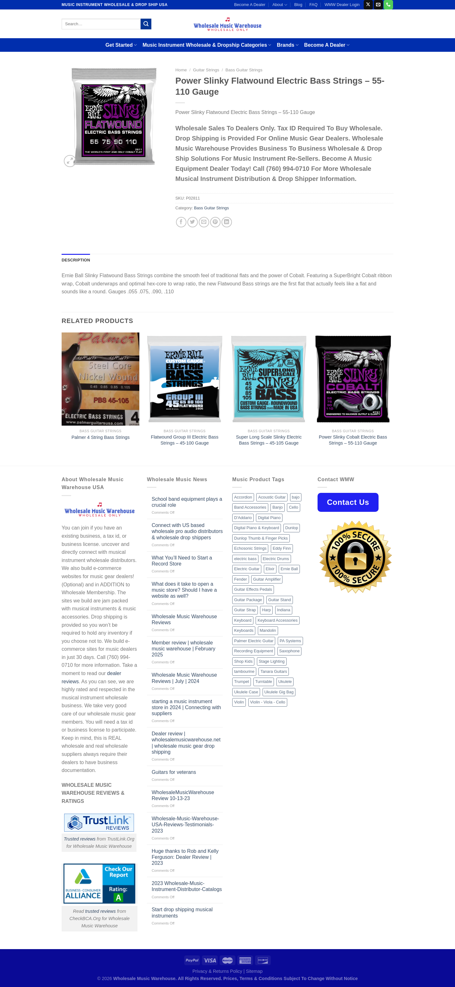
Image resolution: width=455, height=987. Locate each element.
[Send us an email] (378, 4)
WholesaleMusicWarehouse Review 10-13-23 (183, 795)
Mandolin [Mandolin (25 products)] (268, 630)
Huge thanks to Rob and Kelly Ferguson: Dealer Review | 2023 (185, 857)
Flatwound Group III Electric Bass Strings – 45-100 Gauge (185, 440)
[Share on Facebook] (181, 222)
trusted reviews (100, 911)
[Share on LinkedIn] (226, 222)
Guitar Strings (206, 70)
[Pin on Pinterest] (215, 222)
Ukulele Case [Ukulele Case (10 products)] (246, 692)
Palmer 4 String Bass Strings (100, 437)
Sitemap (254, 971)
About (279, 5)
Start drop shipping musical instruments (182, 912)
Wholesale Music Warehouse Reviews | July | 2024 (184, 678)
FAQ (313, 4)
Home (181, 70)
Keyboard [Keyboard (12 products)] (243, 620)
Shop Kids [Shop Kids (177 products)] (243, 661)
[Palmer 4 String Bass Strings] (101, 379)
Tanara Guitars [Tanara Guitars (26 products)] (273, 671)
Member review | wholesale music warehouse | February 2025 (183, 648)
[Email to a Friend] (204, 222)
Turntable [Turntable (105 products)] (263, 681)
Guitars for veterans (174, 772)
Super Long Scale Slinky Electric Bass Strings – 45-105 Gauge (269, 440)
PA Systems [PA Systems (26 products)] (290, 640)
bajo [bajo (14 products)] (296, 497)
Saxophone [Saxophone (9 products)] (289, 651)
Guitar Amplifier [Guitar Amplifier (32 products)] (267, 579)
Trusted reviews (80, 838)
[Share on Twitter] (192, 222)
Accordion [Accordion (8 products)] (243, 497)
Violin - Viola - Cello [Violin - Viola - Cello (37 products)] (267, 702)
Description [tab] (76, 260)
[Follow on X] (368, 4)
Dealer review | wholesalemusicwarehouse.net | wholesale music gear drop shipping (186, 743)
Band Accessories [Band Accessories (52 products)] (250, 507)
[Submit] (146, 24)
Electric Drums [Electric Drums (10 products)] (276, 558)
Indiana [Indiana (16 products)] (283, 609)
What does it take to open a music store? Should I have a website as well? (184, 590)
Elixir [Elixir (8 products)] (270, 568)
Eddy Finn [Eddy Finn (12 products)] (282, 548)
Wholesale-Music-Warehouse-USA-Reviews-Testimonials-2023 (185, 824)
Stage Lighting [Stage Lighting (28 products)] (272, 661)
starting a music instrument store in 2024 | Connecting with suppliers (186, 707)
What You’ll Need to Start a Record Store (182, 560)
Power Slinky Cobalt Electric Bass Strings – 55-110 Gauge (353, 440)
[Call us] (388, 4)
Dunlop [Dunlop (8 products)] (291, 527)
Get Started (121, 45)
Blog (298, 4)
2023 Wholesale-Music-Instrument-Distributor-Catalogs (187, 886)
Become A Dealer (249, 4)
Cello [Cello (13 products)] (293, 507)
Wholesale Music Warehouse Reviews (184, 619)
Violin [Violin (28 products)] (239, 702)
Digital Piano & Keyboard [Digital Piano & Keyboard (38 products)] (256, 527)
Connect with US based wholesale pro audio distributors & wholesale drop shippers (187, 531)
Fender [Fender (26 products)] (240, 579)
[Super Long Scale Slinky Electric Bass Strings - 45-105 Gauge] (269, 379)
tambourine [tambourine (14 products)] (244, 671)
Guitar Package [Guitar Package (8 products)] (248, 599)
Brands (287, 45)
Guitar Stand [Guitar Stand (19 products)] (279, 599)
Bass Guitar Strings (243, 70)
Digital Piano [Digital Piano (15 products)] (269, 517)
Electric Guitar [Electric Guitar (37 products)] (246, 568)
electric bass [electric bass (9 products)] (245, 558)
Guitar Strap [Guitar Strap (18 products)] (245, 609)
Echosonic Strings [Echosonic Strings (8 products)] (250, 548)
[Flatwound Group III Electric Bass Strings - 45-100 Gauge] (185, 379)
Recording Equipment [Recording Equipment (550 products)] (253, 651)
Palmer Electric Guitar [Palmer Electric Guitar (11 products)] (253, 640)
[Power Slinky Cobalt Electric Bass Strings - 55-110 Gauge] (353, 379)
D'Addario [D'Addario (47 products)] (243, 517)
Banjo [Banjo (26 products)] (277, 507)
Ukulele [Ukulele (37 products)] (285, 681)
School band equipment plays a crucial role (187, 502)
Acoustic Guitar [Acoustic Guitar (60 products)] (272, 497)
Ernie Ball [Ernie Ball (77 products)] (289, 568)
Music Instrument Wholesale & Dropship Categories (207, 45)
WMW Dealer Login (342, 4)
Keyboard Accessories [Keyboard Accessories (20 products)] (278, 620)
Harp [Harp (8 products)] (266, 609)
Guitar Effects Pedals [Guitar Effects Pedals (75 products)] (253, 589)
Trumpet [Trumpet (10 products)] (241, 681)
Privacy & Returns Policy (217, 971)
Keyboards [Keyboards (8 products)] (243, 630)
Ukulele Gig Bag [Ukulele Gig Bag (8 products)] (279, 692)
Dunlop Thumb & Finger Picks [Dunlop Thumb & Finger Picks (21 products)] (261, 538)
